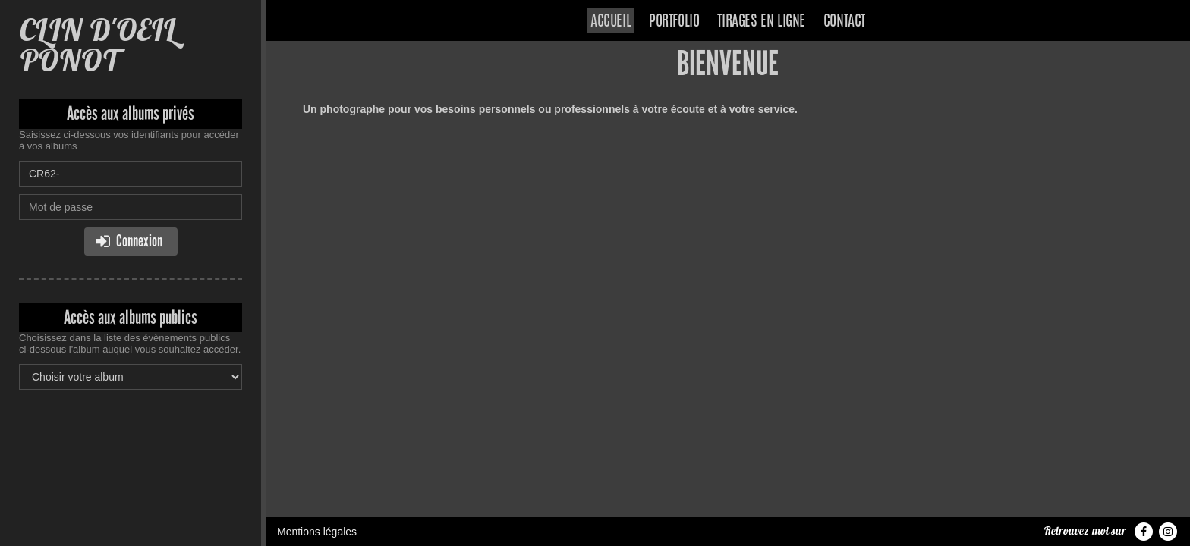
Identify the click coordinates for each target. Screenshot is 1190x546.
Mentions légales (317, 532)
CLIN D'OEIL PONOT (97, 45)
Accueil (610, 22)
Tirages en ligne (761, 22)
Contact (844, 22)
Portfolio (674, 22)
